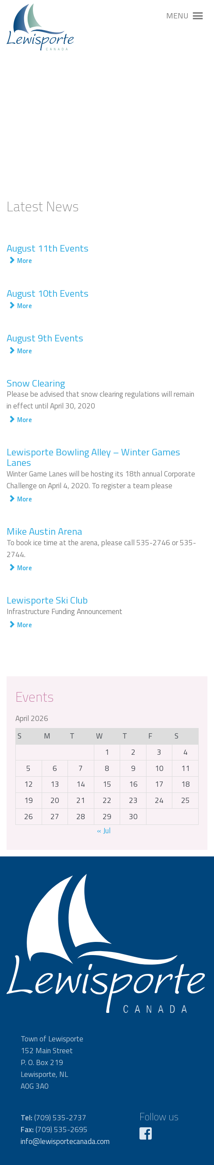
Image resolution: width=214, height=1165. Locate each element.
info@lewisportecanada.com (65, 1141)
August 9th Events (45, 337)
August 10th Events (48, 293)
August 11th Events (48, 248)
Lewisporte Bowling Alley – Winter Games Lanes (93, 457)
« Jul (104, 830)
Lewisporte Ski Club (47, 600)
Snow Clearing (36, 383)
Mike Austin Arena (44, 531)
